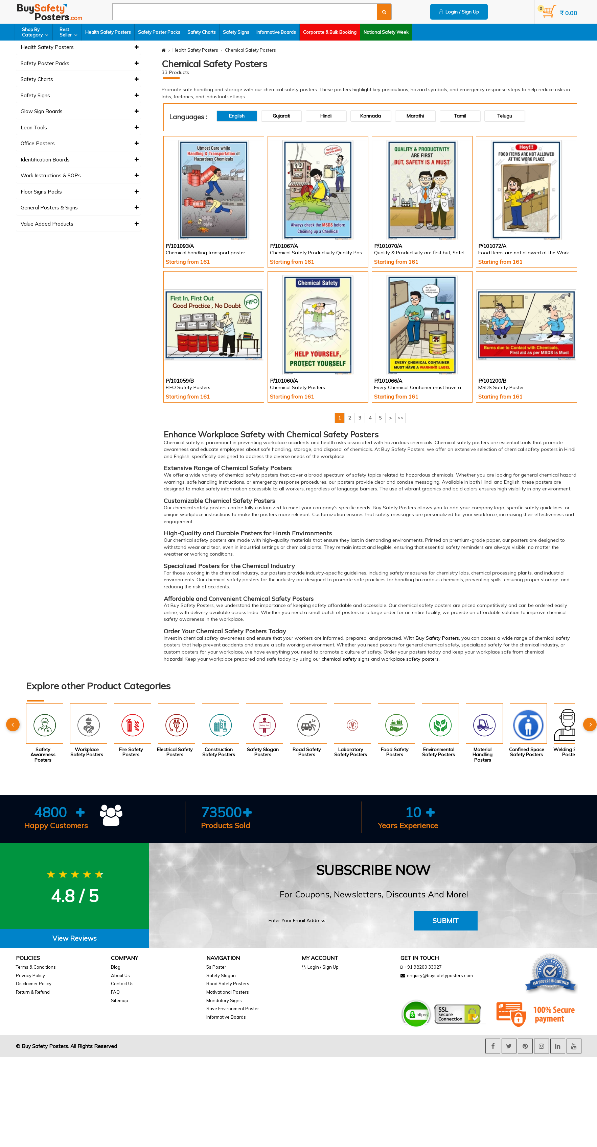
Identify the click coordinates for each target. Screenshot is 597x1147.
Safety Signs (236, 32)
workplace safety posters (410, 659)
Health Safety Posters (108, 32)
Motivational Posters (227, 992)
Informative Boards (276, 32)
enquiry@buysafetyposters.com (440, 975)
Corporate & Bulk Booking (330, 32)
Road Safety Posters (227, 983)
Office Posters (80, 144)
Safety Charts (201, 32)
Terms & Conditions (36, 967)
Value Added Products (80, 224)
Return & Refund (33, 992)
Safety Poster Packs (159, 32)
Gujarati (281, 116)
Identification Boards (80, 160)
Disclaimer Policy (33, 983)
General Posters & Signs (80, 208)
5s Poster (216, 967)
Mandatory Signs (224, 1000)
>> (400, 418)
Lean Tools (80, 128)
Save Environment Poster (232, 1008)
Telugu (504, 116)
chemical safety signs (346, 659)
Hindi (325, 116)
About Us (120, 975)
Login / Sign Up (459, 12)
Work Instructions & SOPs (80, 176)
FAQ (115, 992)
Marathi (415, 116)
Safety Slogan (221, 975)
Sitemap (119, 1000)
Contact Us (122, 983)
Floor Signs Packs (80, 192)
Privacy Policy (30, 975)
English (237, 116)
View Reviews (74, 938)
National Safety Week (386, 32)
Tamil (460, 116)
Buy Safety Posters (437, 638)
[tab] (74, 938)
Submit (446, 920)
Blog (115, 967)
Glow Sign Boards (80, 111)
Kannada (370, 116)
